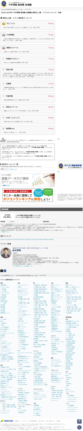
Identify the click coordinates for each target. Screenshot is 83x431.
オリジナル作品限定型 (25, 366)
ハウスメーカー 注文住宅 (6, 399)
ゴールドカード (6, 351)
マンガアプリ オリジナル (24, 370)
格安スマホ (75, 293)
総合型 (20, 364)
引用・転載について (50, 421)
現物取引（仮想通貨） (7, 357)
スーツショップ (37, 411)
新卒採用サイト (55, 320)
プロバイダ (68, 295)
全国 (60, 396)
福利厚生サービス (22, 380)
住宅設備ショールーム (6, 387)
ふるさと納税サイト (23, 311)
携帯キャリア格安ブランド (73, 287)
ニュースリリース (24, 421)
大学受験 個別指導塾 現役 (40, 289)
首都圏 (3, 377)
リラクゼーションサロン (39, 395)
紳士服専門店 (36, 409)
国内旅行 (21, 392)
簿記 (39, 365)
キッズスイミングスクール (40, 397)
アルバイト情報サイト (57, 291)
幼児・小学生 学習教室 (39, 344)
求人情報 (58, 421)
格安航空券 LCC (22, 398)
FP (35, 363)
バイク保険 (3, 291)
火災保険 (2, 299)
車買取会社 (21, 330)
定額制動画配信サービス (24, 356)
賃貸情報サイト (4, 383)
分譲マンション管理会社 (6, 375)
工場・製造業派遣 (55, 311)
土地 (14, 369)
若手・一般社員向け (57, 351)
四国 (68, 301)
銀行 (3, 325)
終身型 (68, 341)
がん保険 (2, 309)
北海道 (36, 301)
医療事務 (39, 363)
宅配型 (20, 319)
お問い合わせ (41, 421)
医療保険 (2, 307)
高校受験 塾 (36, 299)
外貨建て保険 (69, 359)
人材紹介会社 (54, 326)
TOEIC (36, 367)
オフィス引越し (22, 374)
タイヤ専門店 (36, 415)
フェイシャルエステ (56, 362)
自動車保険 (3, 285)
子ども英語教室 (37, 353)
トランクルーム (22, 313)
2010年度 (39, 239)
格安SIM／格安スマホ (71, 291)
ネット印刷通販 (55, 339)
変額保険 (68, 367)
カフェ (19, 354)
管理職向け (55, 349)
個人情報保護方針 (33, 421)
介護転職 (53, 303)
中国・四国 (13, 407)
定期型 (73, 341)
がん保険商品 (69, 351)
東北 (4, 405)
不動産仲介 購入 (4, 371)
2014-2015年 (8, 239)
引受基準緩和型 (71, 343)
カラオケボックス (55, 398)
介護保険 (68, 361)
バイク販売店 (21, 342)
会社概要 (17, 421)
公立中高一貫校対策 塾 (39, 326)
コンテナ (21, 317)
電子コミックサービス (23, 362)
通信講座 (35, 361)
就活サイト (54, 287)
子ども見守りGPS (22, 384)
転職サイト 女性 (55, 295)
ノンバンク (9, 343)
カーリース (21, 328)
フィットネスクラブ (38, 391)
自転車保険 (3, 297)
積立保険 (68, 369)
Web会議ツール (55, 343)
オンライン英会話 (38, 359)
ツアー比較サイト (22, 402)
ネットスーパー (22, 305)
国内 (20, 406)
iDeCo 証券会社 (4, 329)
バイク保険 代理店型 (71, 327)
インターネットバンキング (7, 333)
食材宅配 (20, 297)
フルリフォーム (6, 391)
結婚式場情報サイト (56, 380)
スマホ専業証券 (4, 327)
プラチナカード (72, 401)
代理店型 (4, 289)
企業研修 (53, 345)
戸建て (10, 369)
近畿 (11, 377)
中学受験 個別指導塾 (38, 322)
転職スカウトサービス (57, 297)
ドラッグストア (37, 407)
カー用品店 (36, 413)
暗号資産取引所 (4, 355)
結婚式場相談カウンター (57, 378)
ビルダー (4, 403)
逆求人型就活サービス (57, 289)
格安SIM (69, 293)
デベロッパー (5, 413)
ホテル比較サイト (22, 396)
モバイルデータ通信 (71, 289)
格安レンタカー (22, 326)
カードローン (3, 341)
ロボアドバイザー (5, 361)
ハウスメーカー (6, 411)
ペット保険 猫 (69, 337)
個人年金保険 (69, 365)
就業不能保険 (69, 355)
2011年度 (33, 239)
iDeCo (67, 381)
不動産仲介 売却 (4, 367)
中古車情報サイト (22, 332)
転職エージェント (55, 299)
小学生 (46, 340)
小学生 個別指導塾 (38, 334)
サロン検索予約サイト (57, 366)
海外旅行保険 (3, 301)
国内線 (20, 400)
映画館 (52, 388)
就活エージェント (55, 285)
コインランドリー (22, 295)
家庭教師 (35, 342)
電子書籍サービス (22, 360)
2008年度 (51, 239)
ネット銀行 (3, 331)
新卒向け (54, 353)
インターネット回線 (71, 305)
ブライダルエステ (55, 360)
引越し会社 (21, 321)
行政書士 (37, 369)
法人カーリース (55, 338)
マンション (4, 369)
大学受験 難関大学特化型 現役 (41, 293)
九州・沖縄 (37, 307)
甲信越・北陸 (42, 303)
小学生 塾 (35, 330)
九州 (14, 377)
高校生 (36, 340)
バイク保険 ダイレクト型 (72, 325)
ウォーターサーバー (23, 285)
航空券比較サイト (22, 394)
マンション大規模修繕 (6, 379)
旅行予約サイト (22, 390)
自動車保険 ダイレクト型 (72, 321)
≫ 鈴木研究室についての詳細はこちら (23, 266)
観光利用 (21, 412)
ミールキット (21, 301)
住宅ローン (3, 337)
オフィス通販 (21, 376)
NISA (1, 321)
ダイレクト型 (5, 287)
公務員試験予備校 (38, 380)
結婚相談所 (54, 376)
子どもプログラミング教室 (40, 384)
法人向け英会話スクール (39, 383)
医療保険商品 (69, 339)
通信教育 (35, 338)
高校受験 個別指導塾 (38, 309)
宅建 (36, 365)
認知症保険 (68, 357)
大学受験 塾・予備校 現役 (40, 285)
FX (1, 339)
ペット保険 (3, 303)
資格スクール (36, 373)
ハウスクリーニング (23, 293)
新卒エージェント (55, 323)
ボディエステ (54, 364)
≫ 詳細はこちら (4, 231)
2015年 (2, 239)
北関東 (8, 405)
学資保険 (2, 311)
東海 (7, 377)
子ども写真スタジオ (23, 358)
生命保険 (2, 305)
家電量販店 (36, 405)
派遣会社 (53, 309)
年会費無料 (4, 347)
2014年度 (15, 239)
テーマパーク (54, 400)
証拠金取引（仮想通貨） (8, 359)
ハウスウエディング (56, 372)
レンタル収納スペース (25, 315)
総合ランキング (13, 169)
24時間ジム (36, 393)
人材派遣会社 (54, 329)
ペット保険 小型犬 (70, 335)
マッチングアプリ (55, 382)
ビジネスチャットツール (57, 341)
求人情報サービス (55, 315)
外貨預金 (2, 335)
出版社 (20, 368)
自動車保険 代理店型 (71, 323)
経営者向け (55, 347)
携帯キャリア (69, 285)
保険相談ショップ (5, 313)
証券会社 (4, 323)
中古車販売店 (21, 334)
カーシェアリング (22, 322)
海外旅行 (27, 392)
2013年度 (21, 239)
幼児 (36, 355)
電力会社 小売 (21, 382)
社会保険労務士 (43, 367)
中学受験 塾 (36, 319)
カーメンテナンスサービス (25, 352)
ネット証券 (3, 319)
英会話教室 (36, 357)
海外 (23, 406)
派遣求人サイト (55, 313)
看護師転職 (54, 301)
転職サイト (54, 293)
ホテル (19, 408)
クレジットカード (5, 345)
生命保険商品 (69, 345)
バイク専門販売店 (23, 344)
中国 (79, 299)
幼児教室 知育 (37, 346)
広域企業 (69, 303)
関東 (61, 390)
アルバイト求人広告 (56, 331)
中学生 (41, 340)
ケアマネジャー (44, 369)
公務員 (36, 371)
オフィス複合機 (22, 378)
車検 (19, 350)
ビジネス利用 (22, 410)
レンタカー (21, 324)
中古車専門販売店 (23, 336)
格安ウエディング (55, 374)
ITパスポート (42, 371)
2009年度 (45, 239)
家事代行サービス (22, 291)
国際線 (25, 400)
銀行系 (3, 343)
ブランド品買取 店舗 (23, 372)
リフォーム (3, 389)
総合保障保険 (69, 363)
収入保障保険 (70, 349)
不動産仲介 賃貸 (4, 381)
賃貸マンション (4, 385)
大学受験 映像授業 (38, 297)
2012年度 (27, 239)
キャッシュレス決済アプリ (7, 353)
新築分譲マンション (5, 395)
